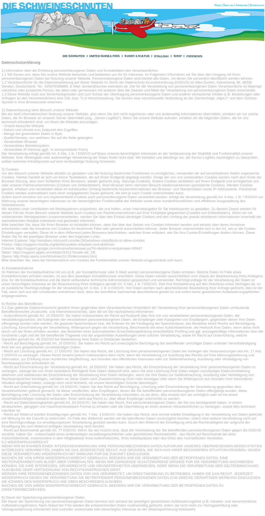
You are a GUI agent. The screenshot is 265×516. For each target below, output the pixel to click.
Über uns (228, 5)
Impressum (241, 5)
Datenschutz (257, 5)
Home (217, 5)
